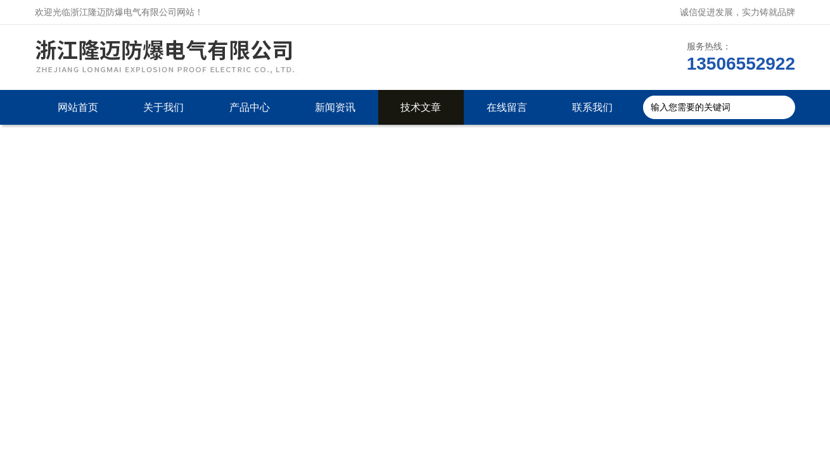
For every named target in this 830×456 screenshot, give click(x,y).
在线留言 (507, 107)
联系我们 (592, 107)
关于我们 (163, 107)
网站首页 (78, 107)
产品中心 (249, 107)
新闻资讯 (335, 107)
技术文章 (420, 107)
